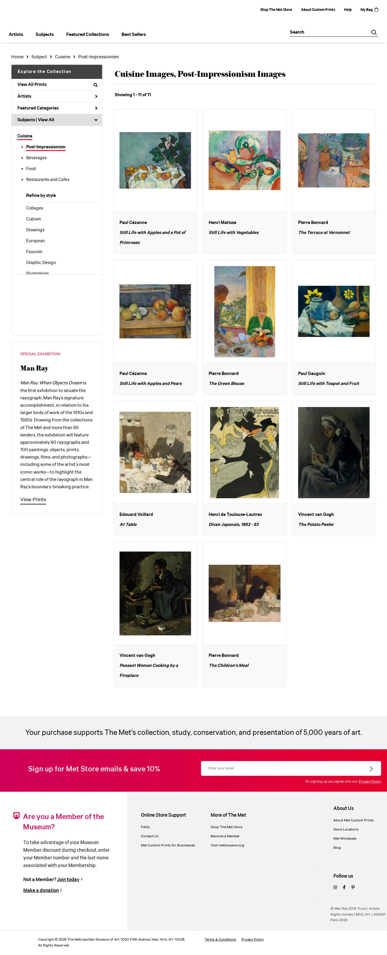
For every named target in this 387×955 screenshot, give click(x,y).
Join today (68, 879)
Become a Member (225, 836)
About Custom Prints (318, 9)
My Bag (369, 9)
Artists (57, 96)
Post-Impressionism (46, 147)
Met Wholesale (344, 838)
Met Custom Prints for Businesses (168, 845)
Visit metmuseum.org (227, 845)
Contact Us (150, 836)
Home (17, 57)
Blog (337, 847)
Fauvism (34, 252)
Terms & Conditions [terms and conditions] (220, 939)
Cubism (33, 219)
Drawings (35, 230)
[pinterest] (353, 887)
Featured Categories (57, 108)
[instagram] (335, 887)
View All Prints (57, 85)
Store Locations (345, 829)
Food (31, 169)
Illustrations (37, 274)
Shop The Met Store (276, 9)
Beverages (36, 158)
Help (348, 9)
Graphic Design (41, 263)
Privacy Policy (370, 781)
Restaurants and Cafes (47, 180)
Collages (34, 208)
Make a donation (41, 890)
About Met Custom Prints (353, 820)
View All (46, 120)
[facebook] (344, 887)
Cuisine (24, 136)
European (35, 241)
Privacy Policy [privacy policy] (252, 939)
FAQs (145, 827)
